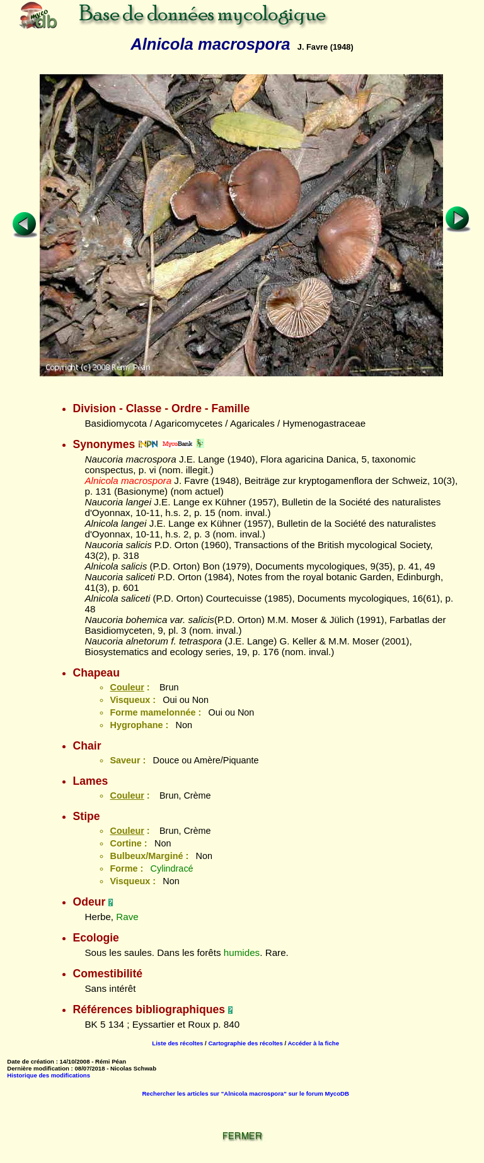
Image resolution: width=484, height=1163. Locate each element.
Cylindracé (172, 868)
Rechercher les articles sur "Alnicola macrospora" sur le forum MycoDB (245, 1093)
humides (242, 952)
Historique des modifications (48, 1075)
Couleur (127, 687)
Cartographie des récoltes (245, 1043)
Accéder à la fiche (313, 1043)
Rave (127, 916)
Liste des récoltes (177, 1043)
